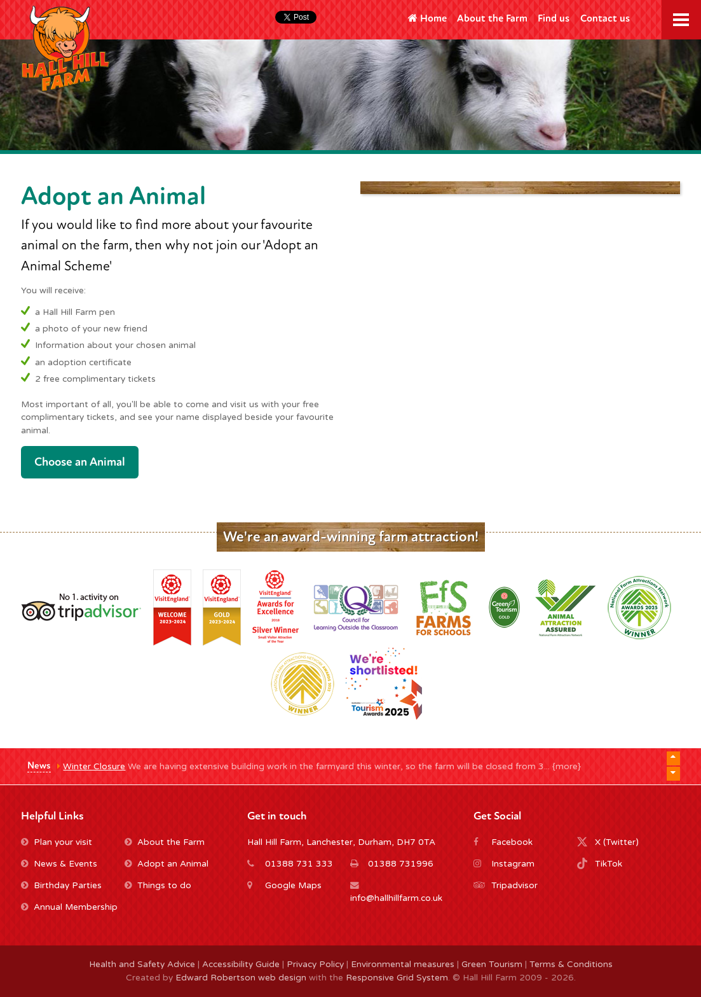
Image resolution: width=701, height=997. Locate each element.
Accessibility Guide (241, 964)
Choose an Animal (79, 462)
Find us (553, 18)
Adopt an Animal (166, 864)
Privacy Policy (315, 964)
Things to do (158, 886)
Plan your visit (56, 842)
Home (427, 18)
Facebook (512, 842)
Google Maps (293, 886)
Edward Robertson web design (240, 978)
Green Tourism (491, 964)
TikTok (608, 864)
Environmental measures (402, 964)
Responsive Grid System (397, 978)
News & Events (59, 864)
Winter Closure (94, 767)
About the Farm (492, 18)
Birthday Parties (61, 886)
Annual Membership (69, 907)
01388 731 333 (299, 864)
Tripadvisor (514, 886)
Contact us (605, 18)
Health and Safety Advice (142, 964)
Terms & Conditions (571, 964)
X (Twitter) (617, 842)
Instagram (512, 864)
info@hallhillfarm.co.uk (396, 898)
